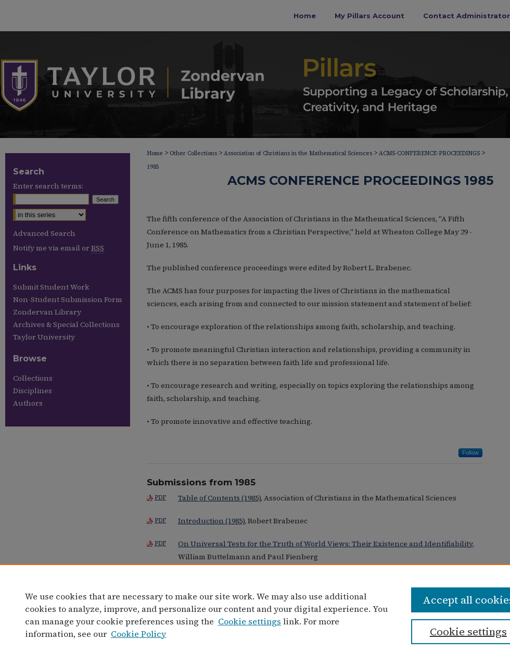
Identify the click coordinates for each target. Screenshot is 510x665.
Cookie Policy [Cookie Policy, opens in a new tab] (138, 633)
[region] (255, 614)
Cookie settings (249, 621)
